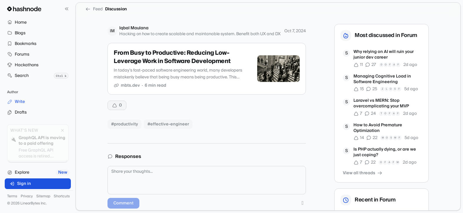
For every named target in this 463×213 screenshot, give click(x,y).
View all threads (362, 173)
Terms (12, 196)
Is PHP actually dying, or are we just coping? (384, 152)
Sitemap (43, 196)
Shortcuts (62, 196)
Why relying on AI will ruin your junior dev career (383, 55)
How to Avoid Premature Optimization (377, 128)
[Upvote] (116, 105)
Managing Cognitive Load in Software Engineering (382, 79)
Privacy (27, 196)
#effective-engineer (168, 124)
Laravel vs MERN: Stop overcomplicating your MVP (381, 103)
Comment (123, 203)
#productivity (124, 124)
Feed (94, 9)
